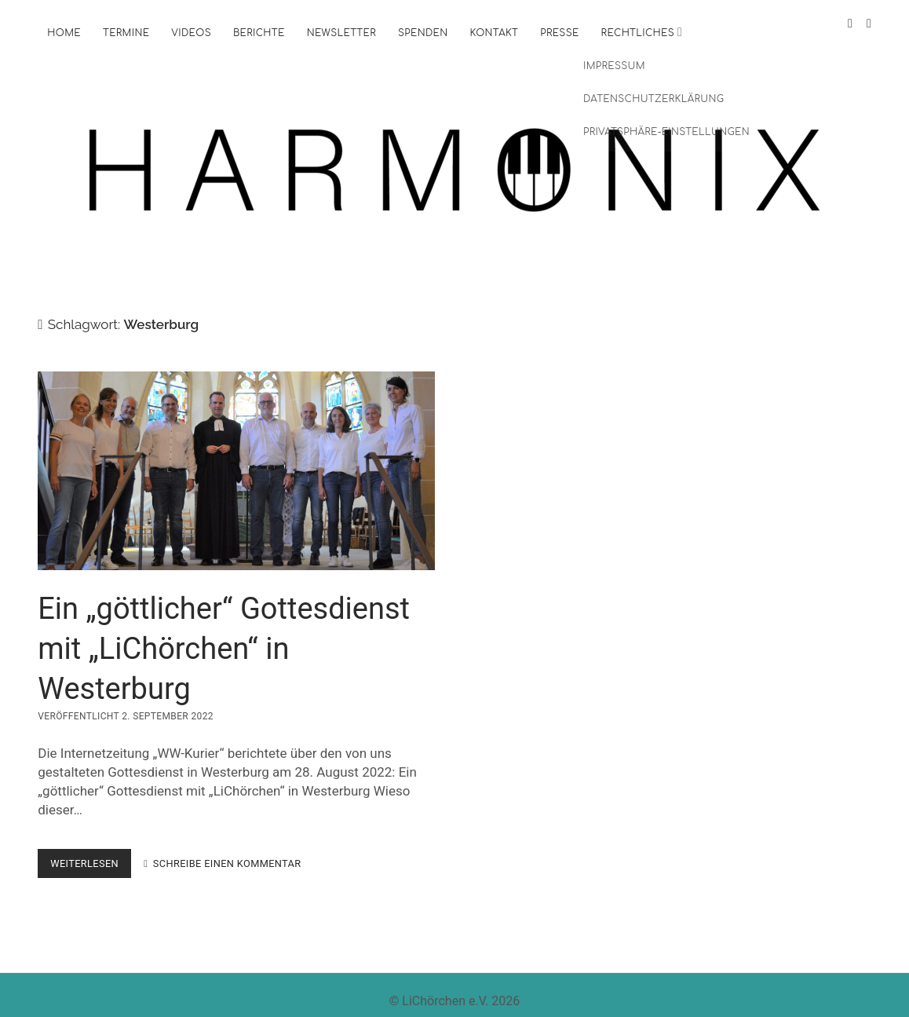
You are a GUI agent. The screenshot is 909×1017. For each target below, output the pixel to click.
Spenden (422, 32)
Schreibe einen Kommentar (227, 851)
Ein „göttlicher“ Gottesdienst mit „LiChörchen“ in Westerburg (236, 458)
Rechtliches (637, 32)
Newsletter (341, 32)
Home (64, 32)
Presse (559, 32)
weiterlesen (90, 854)
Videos (191, 32)
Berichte (259, 32)
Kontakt (493, 32)
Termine (126, 32)
